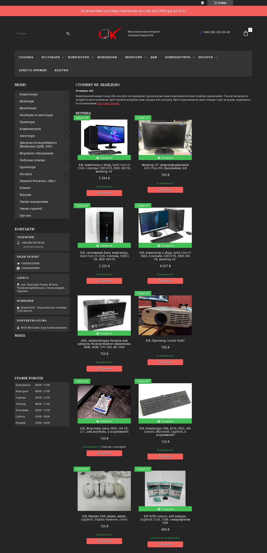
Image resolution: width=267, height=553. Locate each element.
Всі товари (50, 57)
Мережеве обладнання (36, 153)
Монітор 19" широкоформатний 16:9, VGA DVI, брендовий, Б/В (163, 166)
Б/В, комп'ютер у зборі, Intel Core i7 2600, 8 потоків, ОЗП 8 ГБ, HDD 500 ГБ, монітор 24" (104, 256)
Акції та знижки (33, 70)
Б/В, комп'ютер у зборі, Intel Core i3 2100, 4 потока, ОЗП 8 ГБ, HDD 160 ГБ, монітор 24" (104, 168)
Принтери (27, 122)
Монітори (133, 57)
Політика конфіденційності (183, 549)
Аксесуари (27, 136)
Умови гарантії (31, 208)
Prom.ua (156, 545)
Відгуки (61, 70)
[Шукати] (68, 33)
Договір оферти (26, 515)
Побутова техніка (32, 160)
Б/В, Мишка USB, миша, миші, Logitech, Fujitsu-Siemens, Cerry (224, 345)
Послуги (206, 57)
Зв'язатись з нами (27, 504)
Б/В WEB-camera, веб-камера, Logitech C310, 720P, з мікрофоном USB (104, 435)
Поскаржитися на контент (144, 549)
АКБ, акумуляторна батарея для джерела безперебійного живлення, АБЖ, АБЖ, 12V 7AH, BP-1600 (164, 257)
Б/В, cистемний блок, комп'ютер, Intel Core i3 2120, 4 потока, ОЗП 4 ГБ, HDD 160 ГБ (224, 168)
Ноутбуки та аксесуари (36, 115)
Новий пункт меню (28, 532)
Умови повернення (34, 202)
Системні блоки (108, 103)
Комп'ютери (78, 57)
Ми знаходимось (26, 521)
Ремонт (25, 188)
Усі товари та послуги (234, 472)
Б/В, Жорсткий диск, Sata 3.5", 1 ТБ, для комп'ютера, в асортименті (224, 433)
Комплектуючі (177, 57)
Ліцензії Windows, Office (37, 181)
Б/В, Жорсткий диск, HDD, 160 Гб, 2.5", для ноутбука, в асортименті (103, 345)
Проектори (28, 167)
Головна (26, 57)
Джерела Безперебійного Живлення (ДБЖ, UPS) (38, 144)
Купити (106, 193)
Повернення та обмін (30, 510)
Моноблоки (107, 57)
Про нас (25, 215)
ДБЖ (153, 57)
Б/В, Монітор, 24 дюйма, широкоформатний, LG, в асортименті (163, 435)
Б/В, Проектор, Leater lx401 (224, 252)
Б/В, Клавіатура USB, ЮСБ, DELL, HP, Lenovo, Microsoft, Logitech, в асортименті (164, 347)
